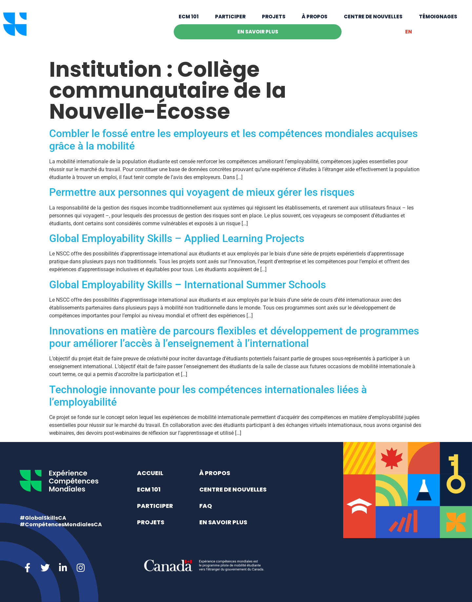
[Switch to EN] (408, 35)
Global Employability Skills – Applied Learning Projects (176, 238)
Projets (273, 20)
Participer (230, 20)
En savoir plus (257, 35)
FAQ (205, 506)
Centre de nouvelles (373, 20)
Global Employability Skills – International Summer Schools (187, 284)
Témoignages (438, 20)
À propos (314, 20)
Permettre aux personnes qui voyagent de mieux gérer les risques (201, 192)
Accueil (150, 473)
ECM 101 (189, 20)
